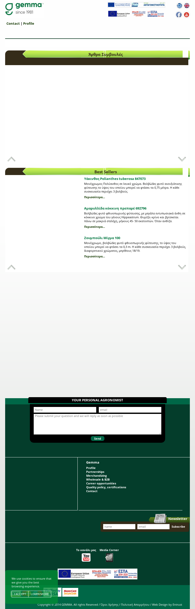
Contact (13, 23)
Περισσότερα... (94, 197)
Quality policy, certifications (106, 487)
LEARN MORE (40, 594)
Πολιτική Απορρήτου (135, 604)
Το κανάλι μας (86, 555)
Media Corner (109, 555)
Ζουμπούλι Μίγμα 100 (102, 238)
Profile (28, 23)
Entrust (177, 604)
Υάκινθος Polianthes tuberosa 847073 (115, 178)
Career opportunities (101, 483)
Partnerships (95, 472)
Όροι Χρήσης (109, 604)
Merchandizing (96, 475)
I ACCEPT (20, 594)
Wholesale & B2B (98, 479)
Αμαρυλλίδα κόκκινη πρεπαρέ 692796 (115, 208)
